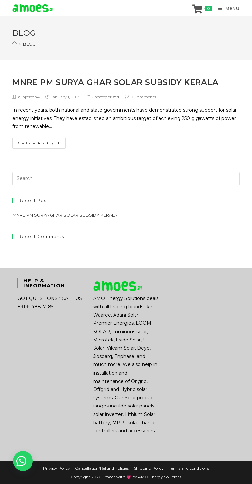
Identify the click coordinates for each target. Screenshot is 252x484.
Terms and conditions (189, 468)
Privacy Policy (56, 468)
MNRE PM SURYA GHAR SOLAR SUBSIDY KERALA (115, 82)
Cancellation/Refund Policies (102, 468)
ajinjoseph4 (29, 96)
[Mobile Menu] (226, 8)
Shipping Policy (149, 468)
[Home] (14, 44)
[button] (23, 461)
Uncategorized (105, 96)
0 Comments (143, 96)
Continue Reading (39, 143)
